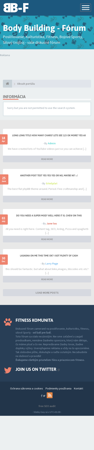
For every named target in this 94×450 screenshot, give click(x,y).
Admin (52, 143)
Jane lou (52, 223)
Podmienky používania (58, 388)
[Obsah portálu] (7, 84)
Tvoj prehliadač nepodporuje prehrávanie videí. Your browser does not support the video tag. (48, 65)
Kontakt (78, 388)
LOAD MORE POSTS (47, 292)
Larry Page (51, 263)
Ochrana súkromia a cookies (26, 388)
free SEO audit (47, 406)
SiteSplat (51, 183)
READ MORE (47, 159)
